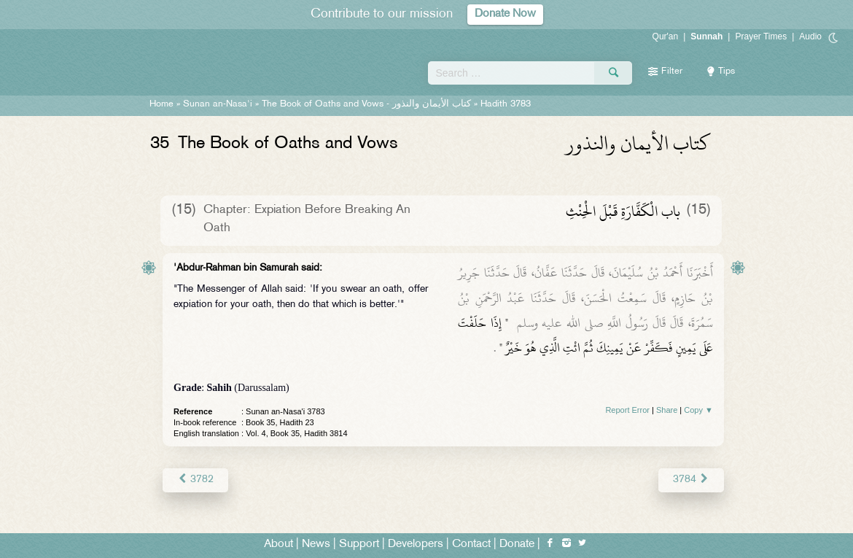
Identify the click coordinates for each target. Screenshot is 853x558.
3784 (691, 479)
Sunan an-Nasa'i (217, 104)
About (278, 544)
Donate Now (505, 14)
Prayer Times (761, 36)
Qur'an (666, 36)
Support (359, 544)
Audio (810, 36)
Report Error (627, 410)
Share (666, 410)
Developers (415, 544)
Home (161, 104)
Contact (471, 544)
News (316, 544)
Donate (516, 544)
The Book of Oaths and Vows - (366, 104)
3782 (195, 479)
